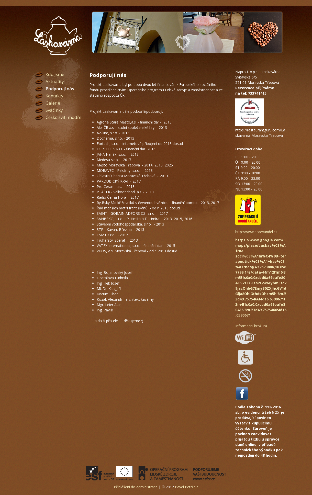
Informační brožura (251, 325)
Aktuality (55, 81)
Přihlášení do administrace (136, 487)
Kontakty (54, 96)
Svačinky (54, 110)
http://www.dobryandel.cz (256, 231)
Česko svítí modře (63, 117)
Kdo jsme (55, 74)
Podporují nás (60, 89)
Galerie (53, 103)
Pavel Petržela (186, 487)
